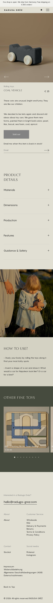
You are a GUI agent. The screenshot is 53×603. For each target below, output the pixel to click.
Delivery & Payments (36, 526)
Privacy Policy (32, 535)
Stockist (7, 552)
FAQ (28, 523)
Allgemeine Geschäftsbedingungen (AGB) (23, 572)
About (7, 520)
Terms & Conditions (35, 532)
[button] (14, 457)
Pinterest (30, 552)
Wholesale (31, 520)
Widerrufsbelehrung (13, 569)
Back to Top (9, 587)
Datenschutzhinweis (13, 575)
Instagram (31, 555)
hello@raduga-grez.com (20, 502)
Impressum (9, 566)
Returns (30, 529)
